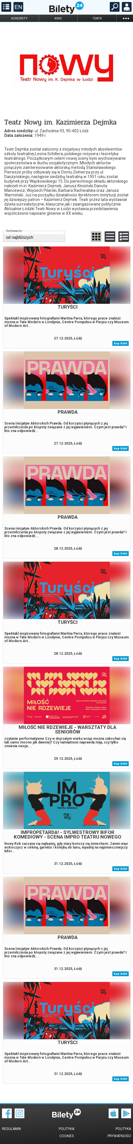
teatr (97, 18)
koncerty (19, 18)
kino (58, 18)
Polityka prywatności (119, 1132)
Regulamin (11, 1129)
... (125, 18)
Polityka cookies (66, 1132)
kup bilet (120, 343)
